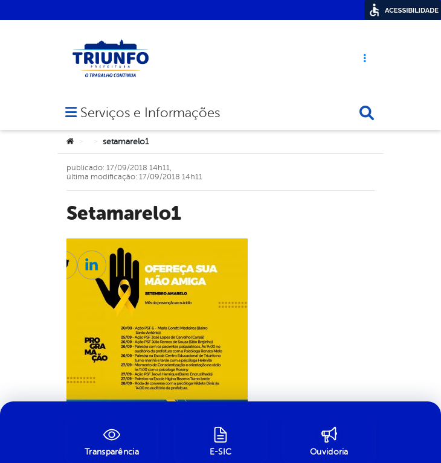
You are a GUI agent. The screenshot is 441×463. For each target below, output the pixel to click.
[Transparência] (111, 439)
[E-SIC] (220, 439)
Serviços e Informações (150, 113)
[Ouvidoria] (329, 439)
